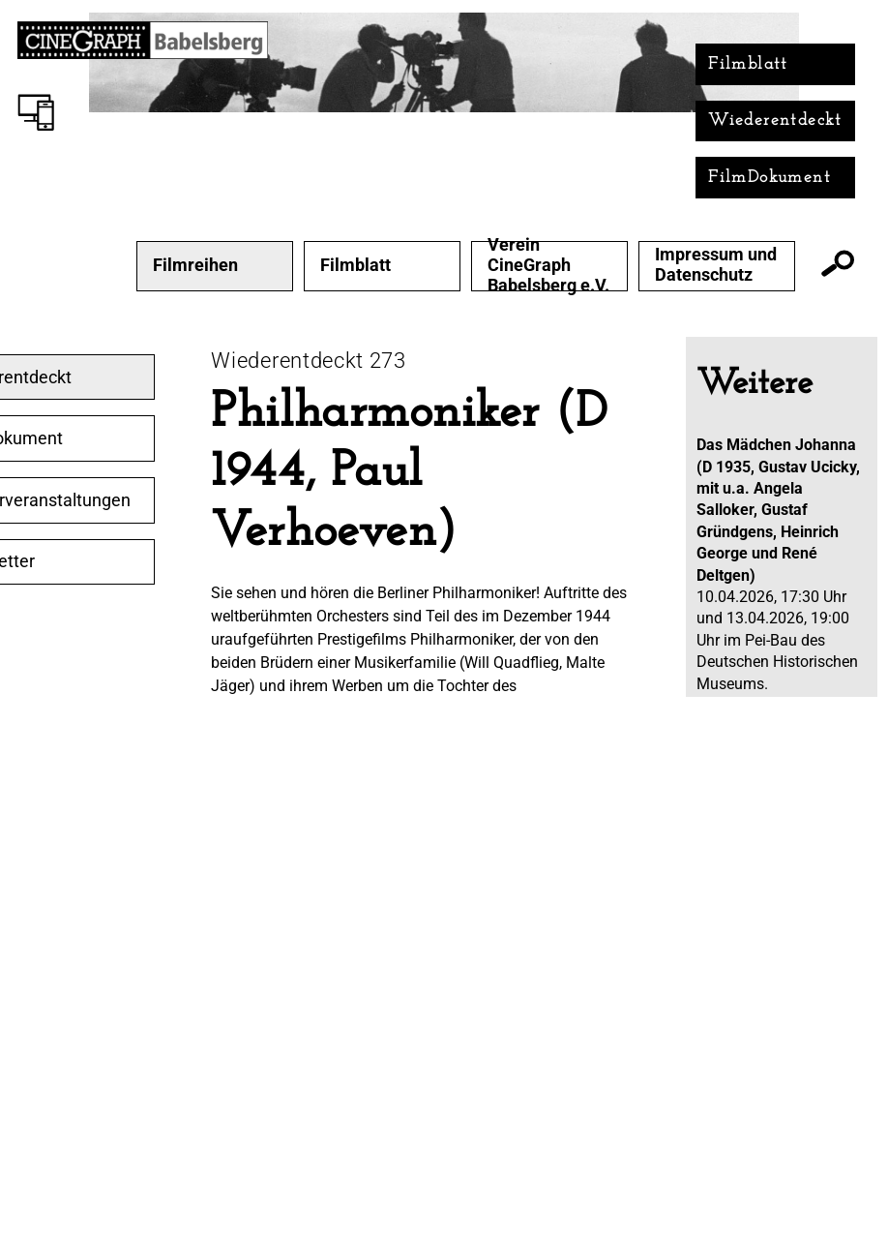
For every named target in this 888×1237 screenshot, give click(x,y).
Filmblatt (748, 64)
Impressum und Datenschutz (716, 265)
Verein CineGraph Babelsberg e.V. (548, 265)
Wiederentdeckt (775, 120)
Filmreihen (195, 265)
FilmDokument (769, 177)
